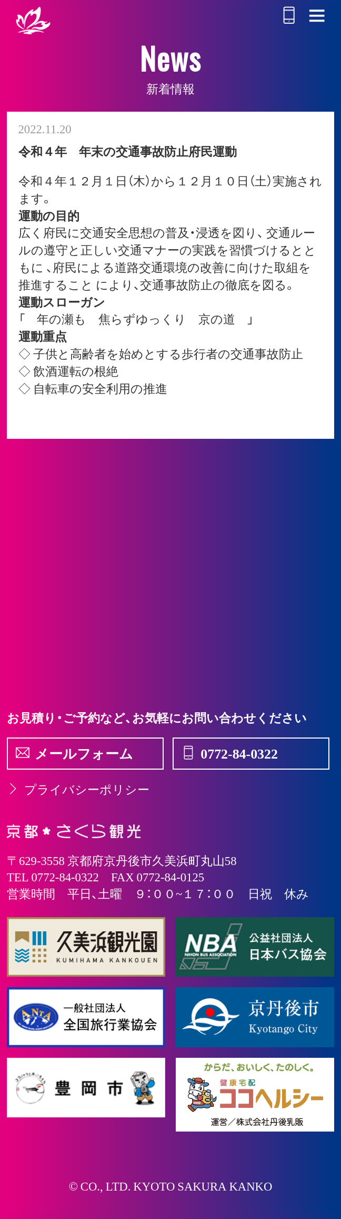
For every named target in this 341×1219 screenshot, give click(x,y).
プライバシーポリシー (78, 789)
